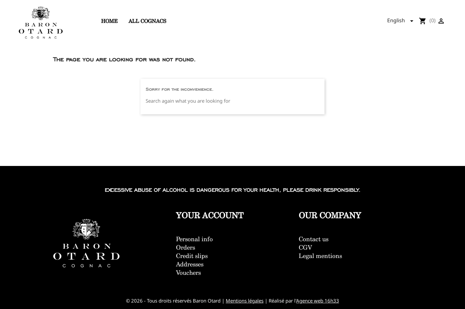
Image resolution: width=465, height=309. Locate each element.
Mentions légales (245, 300)
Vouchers (188, 272)
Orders (185, 247)
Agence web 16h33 (317, 300)
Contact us (313, 238)
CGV (305, 247)
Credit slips (192, 255)
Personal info (194, 238)
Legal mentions (320, 255)
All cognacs (147, 21)
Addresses (189, 264)
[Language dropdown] (402, 21)
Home (109, 21)
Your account (210, 215)
